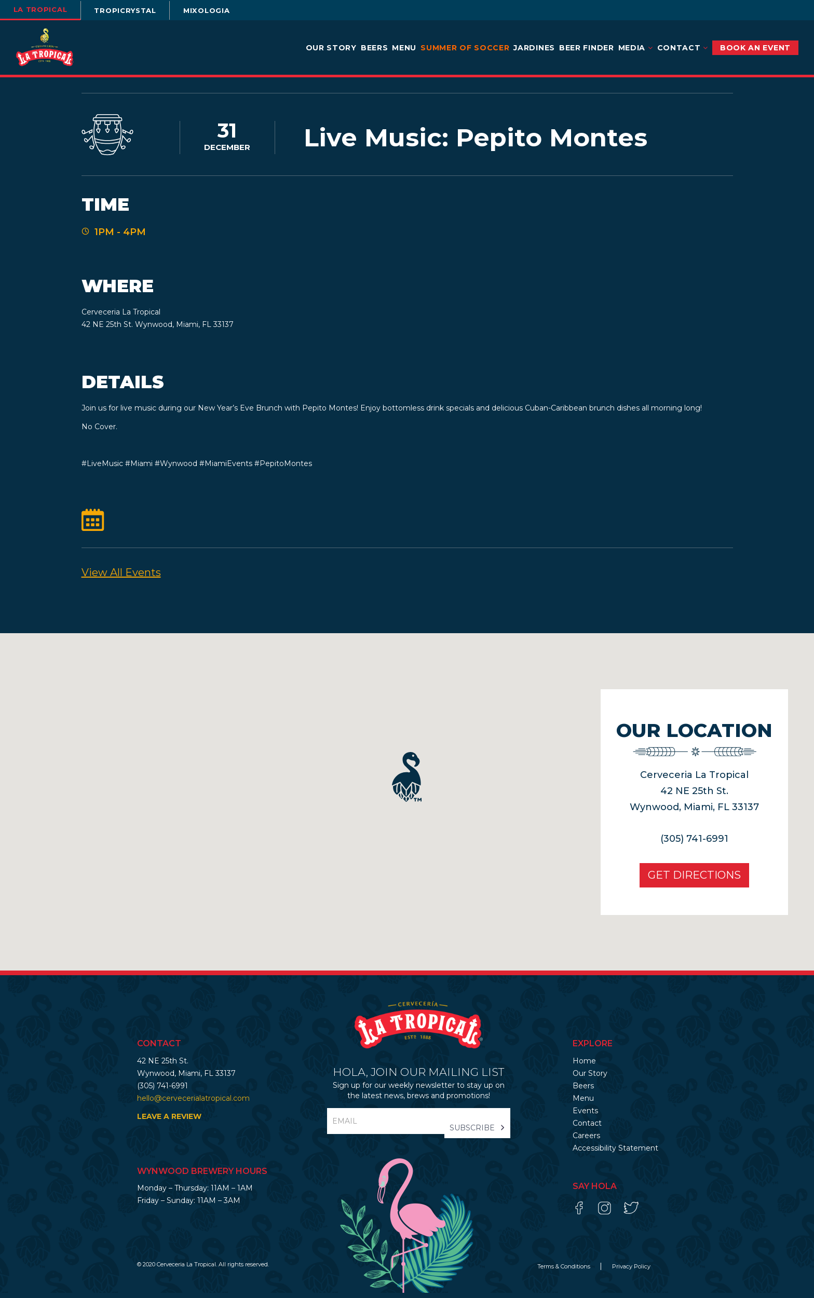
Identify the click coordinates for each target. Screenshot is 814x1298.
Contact (682, 47)
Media (635, 47)
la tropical (44, 9)
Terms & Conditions (564, 1271)
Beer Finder (586, 47)
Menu (404, 47)
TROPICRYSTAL (138, 10)
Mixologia (227, 10)
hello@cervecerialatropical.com (193, 1103)
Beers (374, 47)
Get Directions (687, 880)
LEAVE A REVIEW (169, 1121)
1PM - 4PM (120, 234)
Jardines (534, 47)
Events (585, 1115)
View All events (121, 577)
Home (584, 1065)
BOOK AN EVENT (755, 47)
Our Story (331, 47)
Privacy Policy (631, 1271)
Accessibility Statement (615, 1152)
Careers (586, 1140)
